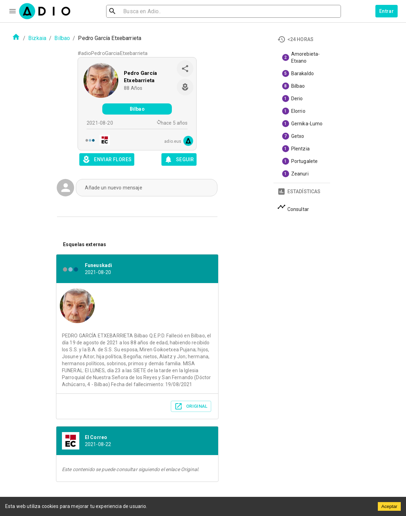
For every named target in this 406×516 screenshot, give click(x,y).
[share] (185, 68)
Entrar (386, 11)
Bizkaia (37, 38)
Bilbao (62, 38)
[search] (135, 11)
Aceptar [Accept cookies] (389, 506)
